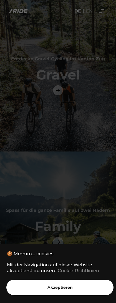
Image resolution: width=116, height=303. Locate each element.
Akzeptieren (60, 287)
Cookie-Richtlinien (78, 270)
